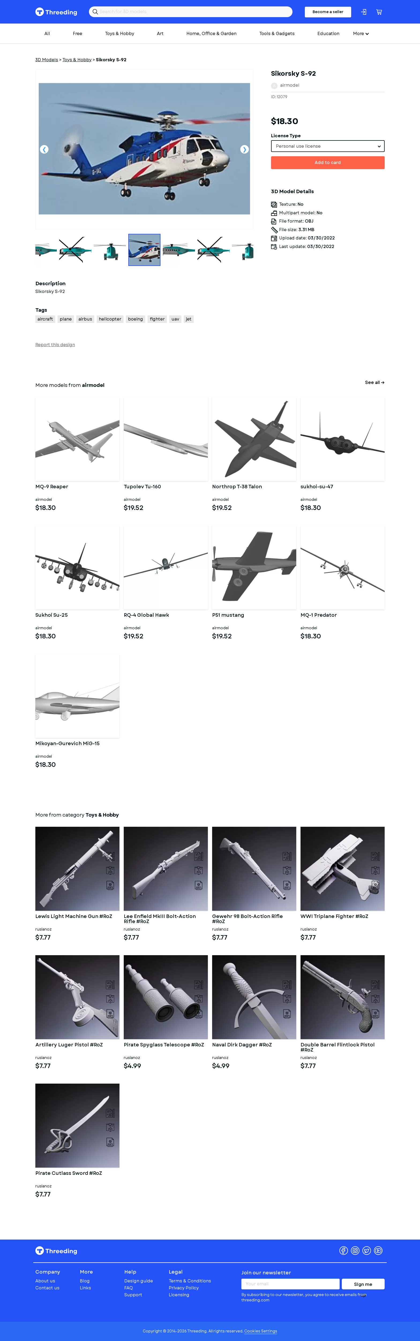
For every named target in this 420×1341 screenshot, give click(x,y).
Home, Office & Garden (211, 34)
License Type (286, 136)
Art (160, 34)
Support (133, 1295)
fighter (157, 319)
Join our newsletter (266, 1273)
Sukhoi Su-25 (51, 616)
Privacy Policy (184, 1288)
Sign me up (363, 1285)
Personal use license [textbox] (298, 146)
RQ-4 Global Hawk (146, 616)
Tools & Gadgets (277, 34)
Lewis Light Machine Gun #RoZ (73, 917)
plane (66, 319)
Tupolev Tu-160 (142, 487)
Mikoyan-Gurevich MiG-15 (67, 744)
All (47, 34)
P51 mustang (228, 616)
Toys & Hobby (119, 34)
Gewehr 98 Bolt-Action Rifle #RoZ (247, 919)
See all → (375, 382)
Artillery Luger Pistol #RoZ (69, 1045)
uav (175, 319)
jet (189, 319)
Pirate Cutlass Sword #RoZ (68, 1174)
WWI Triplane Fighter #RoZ (334, 917)
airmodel (289, 85)
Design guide (138, 1281)
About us (45, 1281)
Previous (44, 149)
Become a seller (328, 11)
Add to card (328, 162)
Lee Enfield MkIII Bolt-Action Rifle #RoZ (160, 919)
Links (85, 1288)
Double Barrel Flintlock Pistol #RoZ (338, 1047)
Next (244, 149)
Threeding (56, 11)
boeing (135, 319)
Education (328, 34)
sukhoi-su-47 (317, 487)
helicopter (110, 319)
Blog (85, 1281)
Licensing (179, 1295)
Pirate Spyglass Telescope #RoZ (164, 1045)
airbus (85, 319)
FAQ (128, 1288)
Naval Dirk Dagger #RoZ (242, 1045)
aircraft (45, 319)
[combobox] (328, 146)
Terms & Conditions (190, 1281)
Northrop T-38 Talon (237, 487)
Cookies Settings (260, 1331)
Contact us (47, 1288)
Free (77, 34)
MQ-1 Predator (319, 616)
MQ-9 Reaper (51, 487)
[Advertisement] (328, 329)
